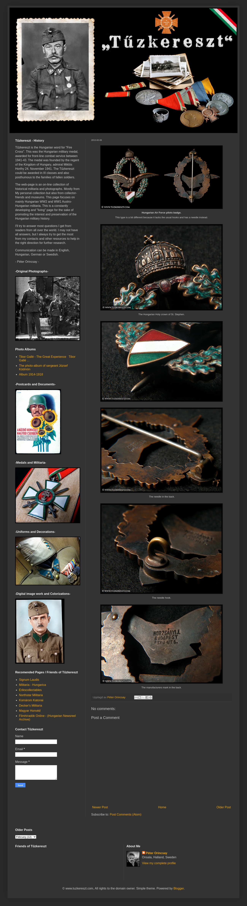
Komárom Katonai (31, 700)
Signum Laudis (29, 679)
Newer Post (100, 807)
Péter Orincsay (156, 853)
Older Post (223, 807)
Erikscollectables (30, 690)
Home (162, 807)
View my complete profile (159, 863)
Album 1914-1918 (31, 374)
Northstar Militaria (31, 695)
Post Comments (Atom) (125, 814)
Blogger (178, 888)
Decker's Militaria (30, 705)
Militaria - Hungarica (32, 684)
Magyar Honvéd (29, 710)
